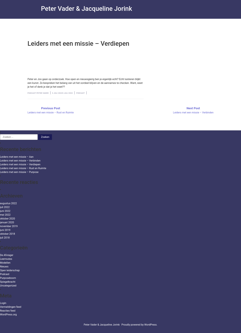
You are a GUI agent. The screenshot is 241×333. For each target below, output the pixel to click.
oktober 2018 (7, 233)
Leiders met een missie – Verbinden (20, 160)
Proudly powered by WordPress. (139, 324)
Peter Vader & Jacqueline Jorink (86, 8)
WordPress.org (8, 314)
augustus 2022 (8, 203)
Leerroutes (6, 258)
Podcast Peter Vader (38, 93)
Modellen (5, 262)
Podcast (80, 93)
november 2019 (9, 226)
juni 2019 (5, 230)
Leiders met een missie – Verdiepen (20, 164)
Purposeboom (8, 277)
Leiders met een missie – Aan (17, 156)
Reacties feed (7, 310)
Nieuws (4, 266)
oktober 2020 (7, 218)
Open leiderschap (10, 270)
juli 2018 (5, 237)
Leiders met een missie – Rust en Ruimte (23, 168)
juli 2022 (5, 207)
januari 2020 (7, 222)
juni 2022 (5, 210)
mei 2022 (5, 214)
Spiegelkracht (7, 281)
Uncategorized (8, 285)
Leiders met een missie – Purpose (19, 172)
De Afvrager (6, 255)
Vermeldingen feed (10, 306)
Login (3, 303)
